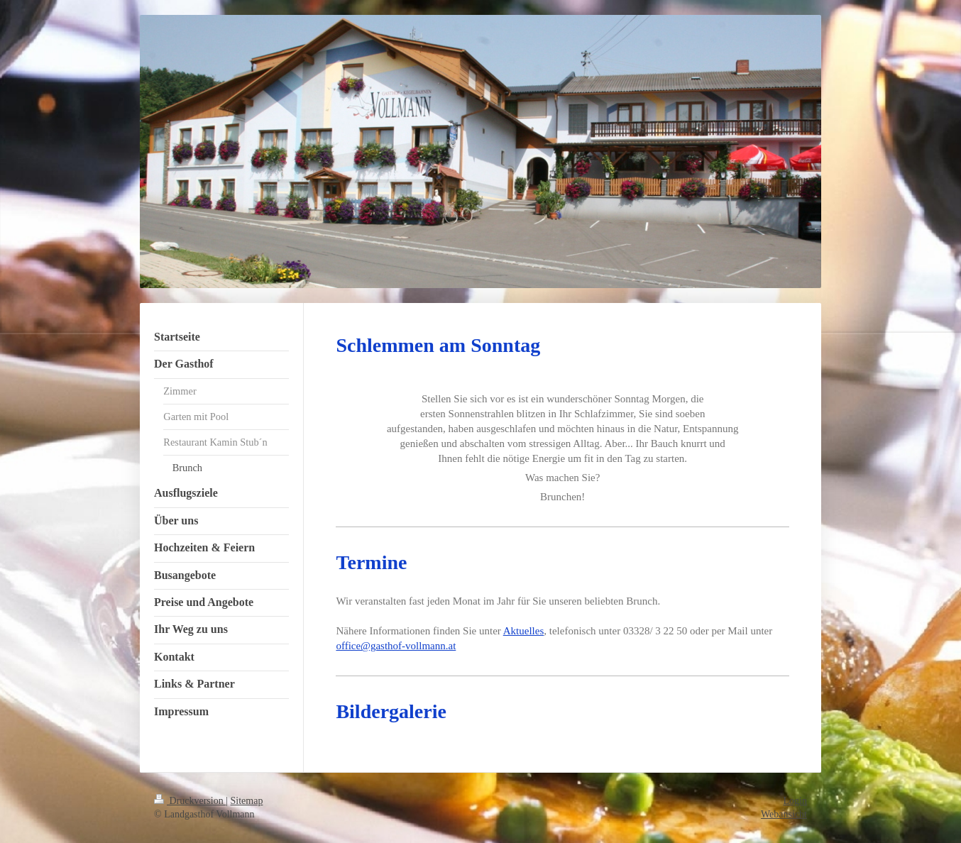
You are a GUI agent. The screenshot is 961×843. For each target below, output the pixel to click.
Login (795, 800)
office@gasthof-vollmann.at (396, 645)
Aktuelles (523, 631)
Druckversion (190, 800)
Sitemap (247, 800)
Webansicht (784, 814)
